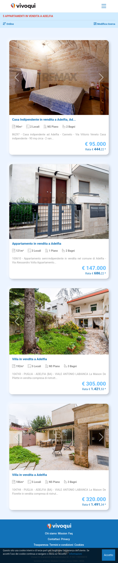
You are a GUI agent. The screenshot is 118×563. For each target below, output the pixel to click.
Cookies (79, 544)
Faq (70, 533)
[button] (17, 77)
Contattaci (54, 539)
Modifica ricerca (104, 24)
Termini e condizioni (61, 544)
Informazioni (75, 554)
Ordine (8, 24)
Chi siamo (51, 533)
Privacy (65, 539)
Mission (62, 533)
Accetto (108, 555)
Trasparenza (41, 544)
